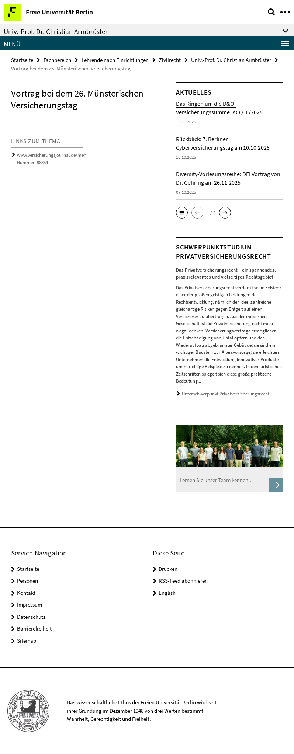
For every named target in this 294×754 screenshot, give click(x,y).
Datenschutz (31, 616)
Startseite (22, 59)
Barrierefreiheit (34, 628)
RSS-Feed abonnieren (183, 580)
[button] (182, 212)
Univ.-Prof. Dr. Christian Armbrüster (231, 59)
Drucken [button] (168, 568)
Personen (27, 580)
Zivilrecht (170, 59)
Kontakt (26, 592)
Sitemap (26, 640)
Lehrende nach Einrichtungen (115, 59)
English (167, 592)
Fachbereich (57, 59)
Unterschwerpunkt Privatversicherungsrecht (225, 394)
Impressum (29, 604)
